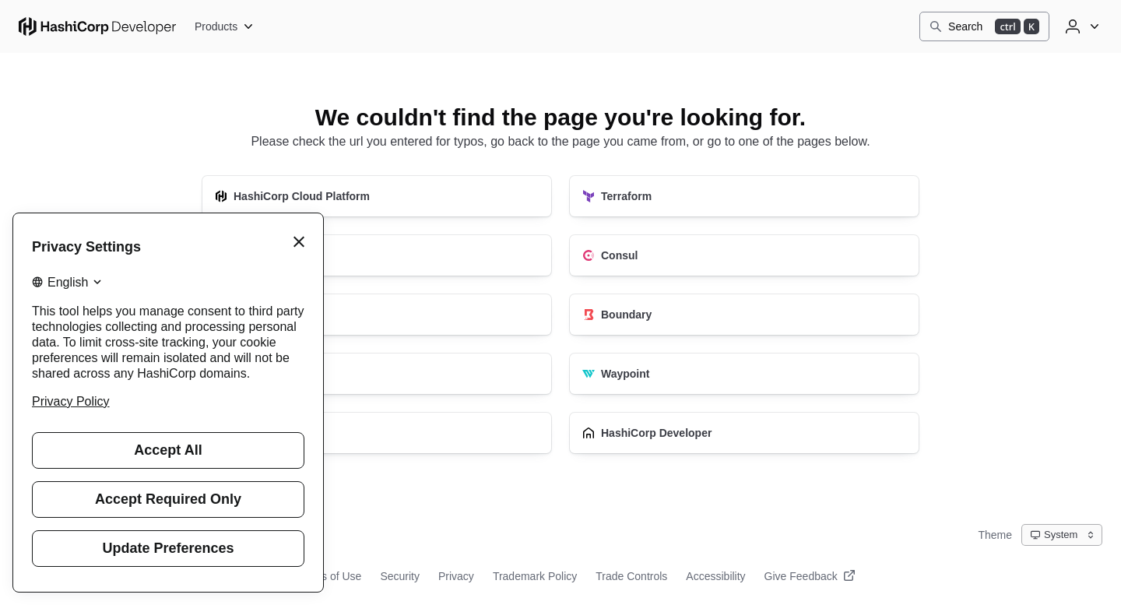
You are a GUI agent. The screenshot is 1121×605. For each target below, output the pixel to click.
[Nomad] (376, 374)
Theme (995, 535)
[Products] (224, 26)
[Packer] (376, 255)
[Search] (984, 26)
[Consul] (744, 255)
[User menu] (1080, 26)
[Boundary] (744, 314)
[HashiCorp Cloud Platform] (376, 196)
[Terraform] (744, 196)
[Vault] (376, 314)
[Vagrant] (376, 433)
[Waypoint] (744, 374)
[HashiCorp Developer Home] (97, 26)
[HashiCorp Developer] (744, 433)
